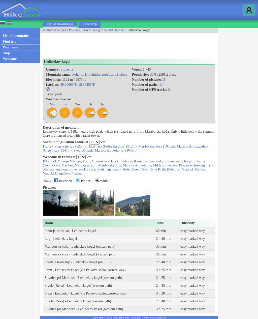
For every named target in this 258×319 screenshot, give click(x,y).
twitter (83, 181)
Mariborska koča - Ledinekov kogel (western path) (80, 254)
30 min (161, 246)
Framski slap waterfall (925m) (64, 146)
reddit (101, 181)
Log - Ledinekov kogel (61, 239)
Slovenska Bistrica (82, 169)
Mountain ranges (54, 30)
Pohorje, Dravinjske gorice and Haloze (96, 30)
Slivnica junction (55, 169)
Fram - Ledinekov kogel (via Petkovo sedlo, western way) (85, 293)
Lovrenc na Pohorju (177, 161)
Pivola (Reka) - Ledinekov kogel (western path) (78, 285)
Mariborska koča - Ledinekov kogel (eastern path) (80, 246)
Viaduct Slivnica (193, 169)
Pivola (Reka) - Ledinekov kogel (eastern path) (78, 301)
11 (161, 84)
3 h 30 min (163, 293)
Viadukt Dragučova (56, 173)
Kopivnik (155, 161)
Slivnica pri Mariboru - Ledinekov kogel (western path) (84, 309)
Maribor (67, 165)
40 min (161, 231)
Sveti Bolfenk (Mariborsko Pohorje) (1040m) (105, 150)
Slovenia (67, 69)
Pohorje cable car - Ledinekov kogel (70, 231)
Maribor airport (85, 165)
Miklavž (159, 165)
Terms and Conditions (154, 317)
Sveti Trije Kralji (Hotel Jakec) (118, 169)
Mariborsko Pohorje (137, 165)
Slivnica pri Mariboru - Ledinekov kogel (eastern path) (83, 278)
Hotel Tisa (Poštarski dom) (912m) (112, 146)
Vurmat (77, 173)
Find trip (90, 24)
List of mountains (60, 24)
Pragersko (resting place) (196, 165)
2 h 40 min (163, 239)
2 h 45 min (163, 285)
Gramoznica (100, 161)
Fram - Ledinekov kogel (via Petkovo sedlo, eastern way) (85, 270)
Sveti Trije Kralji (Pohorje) (161, 169)
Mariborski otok (109, 165)
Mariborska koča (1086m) (156, 146)
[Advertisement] (132, 44)
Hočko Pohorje (121, 161)
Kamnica (140, 161)
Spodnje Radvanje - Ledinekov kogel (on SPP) (78, 262)
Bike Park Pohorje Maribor (62, 161)
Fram (86, 161)
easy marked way (192, 231)
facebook (63, 181)
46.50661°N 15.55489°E (77, 84)
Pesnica (172, 165)
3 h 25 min (163, 270)
